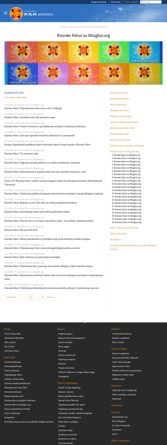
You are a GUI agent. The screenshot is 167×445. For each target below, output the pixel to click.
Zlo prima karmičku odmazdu (125, 358)
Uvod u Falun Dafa (13, 334)
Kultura (115, 329)
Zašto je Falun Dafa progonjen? (71, 338)
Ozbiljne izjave (118, 379)
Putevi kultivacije (118, 104)
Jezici (114, 434)
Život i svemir (118, 342)
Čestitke (61, 426)
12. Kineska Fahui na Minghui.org (126, 190)
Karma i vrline (119, 349)
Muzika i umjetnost (120, 338)
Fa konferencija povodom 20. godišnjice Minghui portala (29, 422)
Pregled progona (65, 334)
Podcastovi (117, 405)
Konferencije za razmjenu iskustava (127, 145)
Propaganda (63, 376)
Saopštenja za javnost (67, 434)
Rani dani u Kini (12, 351)
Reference (116, 385)
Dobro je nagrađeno (120, 353)
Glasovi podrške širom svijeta (71, 396)
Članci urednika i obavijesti (124, 394)
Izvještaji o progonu (67, 359)
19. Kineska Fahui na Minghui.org (126, 212)
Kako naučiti (10, 342)
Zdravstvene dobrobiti (14, 338)
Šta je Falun (10, 346)
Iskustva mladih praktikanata (124, 122)
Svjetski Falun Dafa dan (68, 400)
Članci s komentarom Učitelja (124, 227)
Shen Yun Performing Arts (69, 417)
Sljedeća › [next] (51, 297)
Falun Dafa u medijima (68, 422)
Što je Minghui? (119, 421)
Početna (63, 27)
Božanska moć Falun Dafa (122, 128)
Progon (61, 329)
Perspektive (115, 239)
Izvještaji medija (65, 430)
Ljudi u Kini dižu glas (121, 362)
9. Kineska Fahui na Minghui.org (126, 180)
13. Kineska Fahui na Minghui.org (126, 193)
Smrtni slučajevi (65, 342)
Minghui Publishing (98, 2)
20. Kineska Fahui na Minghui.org (126, 216)
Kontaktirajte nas (119, 417)
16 (43, 297)
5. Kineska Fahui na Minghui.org (126, 168)
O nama (115, 412)
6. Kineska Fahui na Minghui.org (126, 171)
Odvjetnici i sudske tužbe (123, 375)
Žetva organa (64, 346)
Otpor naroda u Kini (121, 366)
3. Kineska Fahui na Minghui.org (126, 161)
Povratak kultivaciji (119, 134)
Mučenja (62, 351)
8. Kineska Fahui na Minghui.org (126, 177)
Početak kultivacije (119, 92)
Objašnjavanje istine (119, 110)
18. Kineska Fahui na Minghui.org (126, 209)
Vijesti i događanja (67, 383)
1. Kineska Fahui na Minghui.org (126, 155)
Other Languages (131, 2)
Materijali (116, 399)
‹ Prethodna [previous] (11, 297)
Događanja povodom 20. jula (70, 409)
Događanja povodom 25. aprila (71, 405)
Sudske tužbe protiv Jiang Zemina (126, 370)
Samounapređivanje (119, 98)
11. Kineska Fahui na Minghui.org (126, 187)
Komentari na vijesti (67, 439)
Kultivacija (73, 27)
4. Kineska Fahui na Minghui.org (126, 164)
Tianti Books (115, 2)
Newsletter (117, 430)
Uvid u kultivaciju (118, 233)
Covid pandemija (65, 443)
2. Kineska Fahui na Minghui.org (126, 158)
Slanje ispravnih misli (120, 139)
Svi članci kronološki (121, 425)
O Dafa (7, 329)
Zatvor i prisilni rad (66, 355)
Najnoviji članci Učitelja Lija (124, 390)
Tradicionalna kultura (121, 334)
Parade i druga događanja (69, 387)
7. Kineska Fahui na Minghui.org (126, 174)
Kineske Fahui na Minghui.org (93, 27)
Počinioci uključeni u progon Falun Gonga (76, 372)
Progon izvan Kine (66, 368)
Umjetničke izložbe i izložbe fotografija (75, 413)
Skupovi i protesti (66, 392)
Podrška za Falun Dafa (121, 116)
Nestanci (62, 363)
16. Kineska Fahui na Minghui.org (126, 203)
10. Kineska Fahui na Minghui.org (126, 184)
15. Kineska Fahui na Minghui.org (126, 200)
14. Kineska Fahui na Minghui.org (126, 196)
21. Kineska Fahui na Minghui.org (126, 219)
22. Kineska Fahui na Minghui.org (126, 222)
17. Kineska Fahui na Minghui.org (126, 206)
